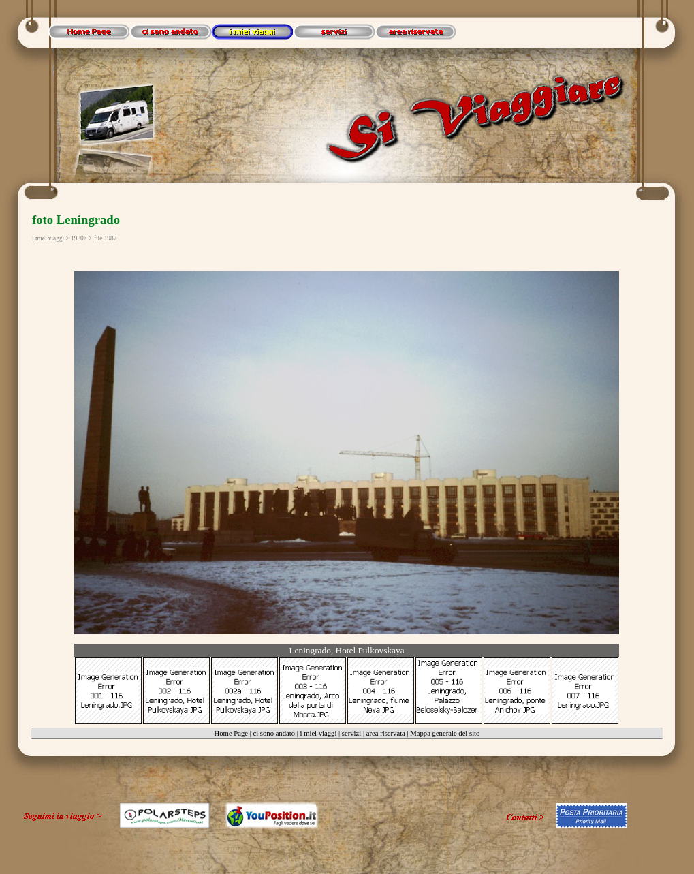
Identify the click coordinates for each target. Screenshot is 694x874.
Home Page (231, 733)
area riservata (385, 733)
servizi (351, 733)
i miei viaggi (318, 733)
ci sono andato (274, 733)
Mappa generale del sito (444, 733)
